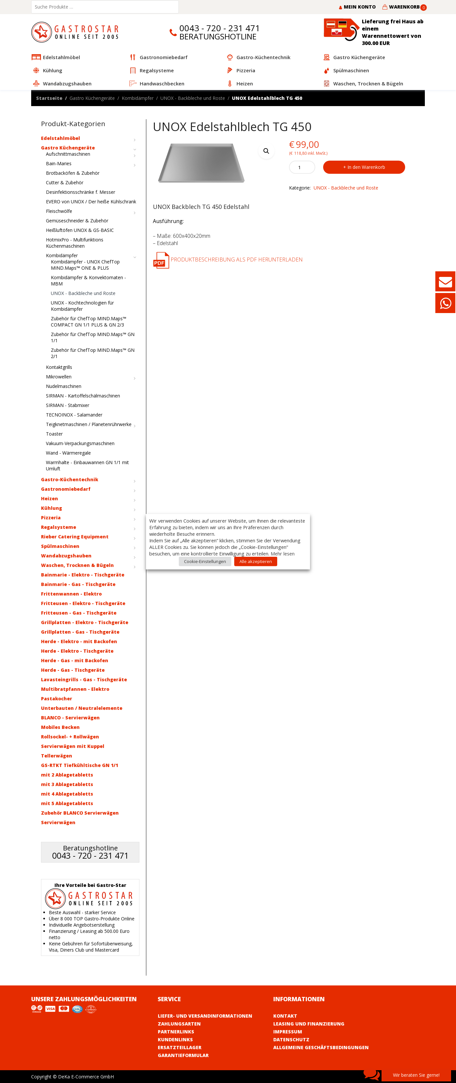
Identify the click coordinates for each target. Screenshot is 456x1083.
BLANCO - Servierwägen (70, 717)
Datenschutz (291, 1039)
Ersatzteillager (179, 1047)
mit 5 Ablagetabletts (67, 803)
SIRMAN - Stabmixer (67, 405)
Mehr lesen (283, 553)
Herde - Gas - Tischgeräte (73, 670)
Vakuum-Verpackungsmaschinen (80, 443)
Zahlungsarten (179, 1024)
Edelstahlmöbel (60, 138)
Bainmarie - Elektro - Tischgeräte (82, 575)
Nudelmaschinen (63, 386)
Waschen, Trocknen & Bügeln (77, 565)
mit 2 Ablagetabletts (67, 775)
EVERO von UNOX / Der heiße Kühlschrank (91, 201)
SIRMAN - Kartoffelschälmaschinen (83, 396)
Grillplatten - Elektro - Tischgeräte (84, 622)
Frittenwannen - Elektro (71, 594)
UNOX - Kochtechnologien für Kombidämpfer (82, 306)
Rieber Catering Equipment (75, 536)
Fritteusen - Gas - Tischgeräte (78, 613)
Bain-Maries (59, 163)
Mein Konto (357, 7)
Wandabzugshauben (66, 556)
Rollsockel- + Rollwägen (70, 736)
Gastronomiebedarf (66, 489)
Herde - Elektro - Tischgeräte (77, 651)
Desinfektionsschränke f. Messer (80, 192)
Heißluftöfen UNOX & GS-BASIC (80, 230)
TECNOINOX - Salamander (74, 415)
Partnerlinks (176, 1031)
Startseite (49, 98)
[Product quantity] (302, 167)
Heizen (49, 498)
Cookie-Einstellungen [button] (205, 561)
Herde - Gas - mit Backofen (74, 660)
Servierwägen (58, 822)
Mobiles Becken (60, 727)
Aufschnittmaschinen (68, 154)
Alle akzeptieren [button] (255, 561)
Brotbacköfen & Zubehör (72, 173)
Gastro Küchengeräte (92, 98)
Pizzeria (51, 517)
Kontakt (285, 1016)
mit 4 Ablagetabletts (67, 794)
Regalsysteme (58, 527)
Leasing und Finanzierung (308, 1024)
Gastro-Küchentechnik (69, 479)
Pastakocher (56, 698)
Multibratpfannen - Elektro (75, 689)
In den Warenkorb (366, 167)
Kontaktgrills (59, 367)
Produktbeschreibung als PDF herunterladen (228, 259)
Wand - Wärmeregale (68, 453)
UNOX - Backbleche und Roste (192, 98)
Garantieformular (183, 1055)
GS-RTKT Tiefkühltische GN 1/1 (79, 765)
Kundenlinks (175, 1039)
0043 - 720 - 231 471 (219, 28)
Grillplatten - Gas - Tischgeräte (80, 632)
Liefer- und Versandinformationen (205, 1016)
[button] (266, 151)
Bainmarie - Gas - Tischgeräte (78, 584)
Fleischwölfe (59, 211)
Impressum (287, 1031)
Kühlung (51, 508)
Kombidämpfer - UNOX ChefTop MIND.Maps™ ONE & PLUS (85, 265)
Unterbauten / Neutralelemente (81, 708)
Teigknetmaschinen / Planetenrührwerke (89, 424)
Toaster (54, 434)
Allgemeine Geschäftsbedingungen (321, 1047)
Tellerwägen (56, 756)
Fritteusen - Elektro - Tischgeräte (83, 603)
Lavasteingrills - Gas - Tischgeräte (84, 679)
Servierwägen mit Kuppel (72, 746)
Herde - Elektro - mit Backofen (79, 641)
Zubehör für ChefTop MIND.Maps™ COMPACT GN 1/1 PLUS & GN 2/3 (88, 321)
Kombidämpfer (138, 98)
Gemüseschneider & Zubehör (77, 220)
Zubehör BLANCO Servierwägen (80, 813)
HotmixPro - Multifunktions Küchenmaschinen (74, 243)
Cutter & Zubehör (64, 182)
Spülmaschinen (60, 546)
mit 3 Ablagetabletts (67, 784)
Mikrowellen (59, 376)
